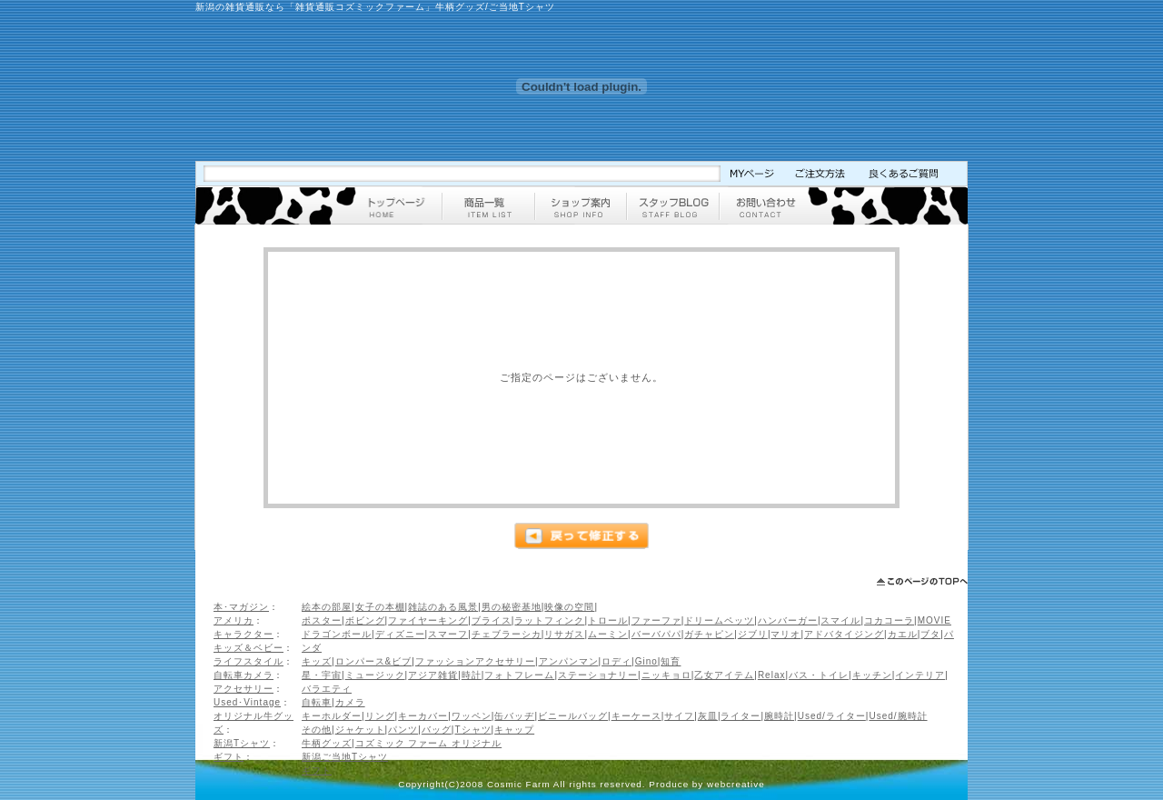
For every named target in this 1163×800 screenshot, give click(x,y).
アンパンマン (569, 661)
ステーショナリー (598, 675)
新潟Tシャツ (242, 743)
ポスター (322, 620)
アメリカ (233, 620)
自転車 (317, 702)
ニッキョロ (666, 675)
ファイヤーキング (428, 620)
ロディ (616, 661)
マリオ (785, 634)
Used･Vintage (247, 702)
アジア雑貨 (433, 675)
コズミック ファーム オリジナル (428, 743)
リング (380, 716)
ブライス (492, 620)
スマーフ (448, 634)
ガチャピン (709, 634)
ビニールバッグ (573, 716)
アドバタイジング (844, 634)
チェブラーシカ (507, 634)
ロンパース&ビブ (374, 661)
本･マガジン (241, 607)
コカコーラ (889, 620)
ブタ (930, 634)
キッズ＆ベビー (248, 648)
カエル (903, 634)
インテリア (920, 675)
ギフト (229, 757)
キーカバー (423, 716)
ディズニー (400, 634)
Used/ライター (832, 716)
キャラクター (243, 634)
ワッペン (472, 716)
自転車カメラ (243, 675)
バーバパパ (656, 634)
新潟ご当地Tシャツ (345, 757)
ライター (740, 716)
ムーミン (608, 634)
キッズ (317, 661)
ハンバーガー (788, 620)
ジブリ (753, 634)
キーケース (636, 716)
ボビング (365, 620)
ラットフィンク (549, 620)
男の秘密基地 (512, 607)
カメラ (350, 702)
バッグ (437, 730)
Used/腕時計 (898, 716)
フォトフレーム (519, 675)
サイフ (679, 716)
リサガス (564, 634)
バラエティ (327, 689)
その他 (317, 730)
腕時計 (779, 716)
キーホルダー (332, 716)
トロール (608, 620)
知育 (671, 661)
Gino (646, 661)
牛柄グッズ (327, 743)
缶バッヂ (514, 716)
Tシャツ (472, 730)
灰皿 (708, 716)
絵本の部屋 (327, 607)
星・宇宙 (322, 675)
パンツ (403, 730)
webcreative (736, 784)
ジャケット (360, 730)
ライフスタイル (248, 661)
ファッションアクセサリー (475, 661)
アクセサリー (243, 689)
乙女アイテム (724, 675)
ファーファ (656, 620)
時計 (472, 675)
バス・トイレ (819, 675)
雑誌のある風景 (443, 607)
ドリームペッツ (719, 620)
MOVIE (934, 620)
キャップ (514, 730)
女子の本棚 (380, 607)
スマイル (840, 620)
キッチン (872, 675)
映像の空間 (569, 607)
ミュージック (375, 675)
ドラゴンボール (337, 634)
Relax (772, 675)
